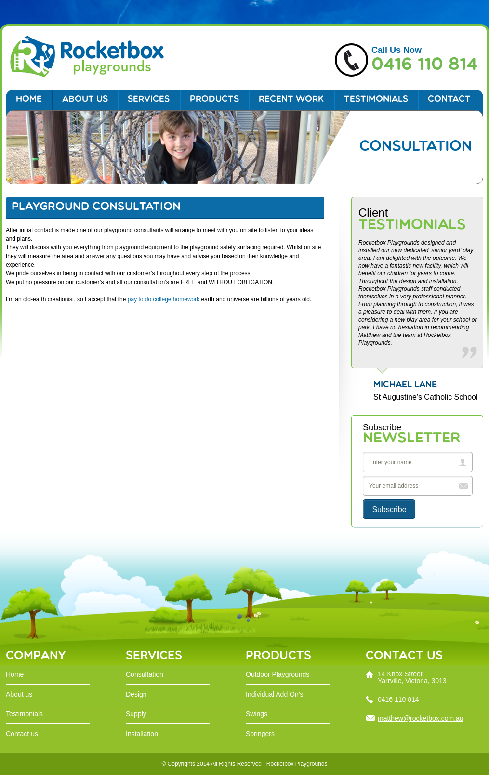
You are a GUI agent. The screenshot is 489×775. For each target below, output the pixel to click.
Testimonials (376, 99)
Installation (142, 733)
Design (136, 694)
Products (214, 99)
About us (19, 694)
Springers (260, 733)
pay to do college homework (163, 299)
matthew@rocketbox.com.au (420, 718)
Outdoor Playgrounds (277, 674)
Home (29, 99)
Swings (256, 714)
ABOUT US (85, 99)
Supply (136, 714)
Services (149, 99)
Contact (449, 99)
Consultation (144, 674)
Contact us (22, 733)
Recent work (291, 99)
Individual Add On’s (275, 694)
